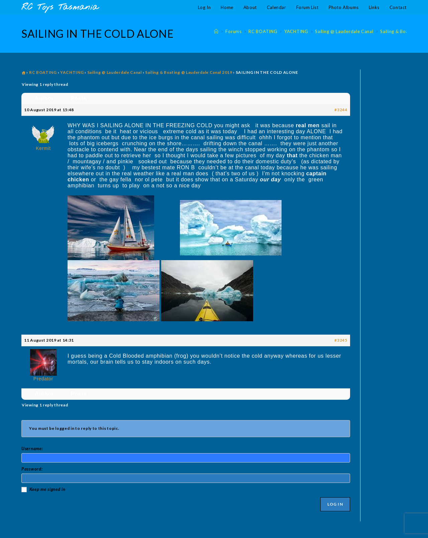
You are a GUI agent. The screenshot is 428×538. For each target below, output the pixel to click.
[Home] (216, 31)
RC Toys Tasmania (59, 7)
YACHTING (72, 72)
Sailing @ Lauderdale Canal (114, 72)
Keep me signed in (47, 489)
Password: (31, 469)
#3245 (340, 340)
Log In (335, 504)
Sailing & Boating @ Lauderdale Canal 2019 (188, 72)
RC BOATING (43, 72)
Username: (32, 448)
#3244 (340, 109)
